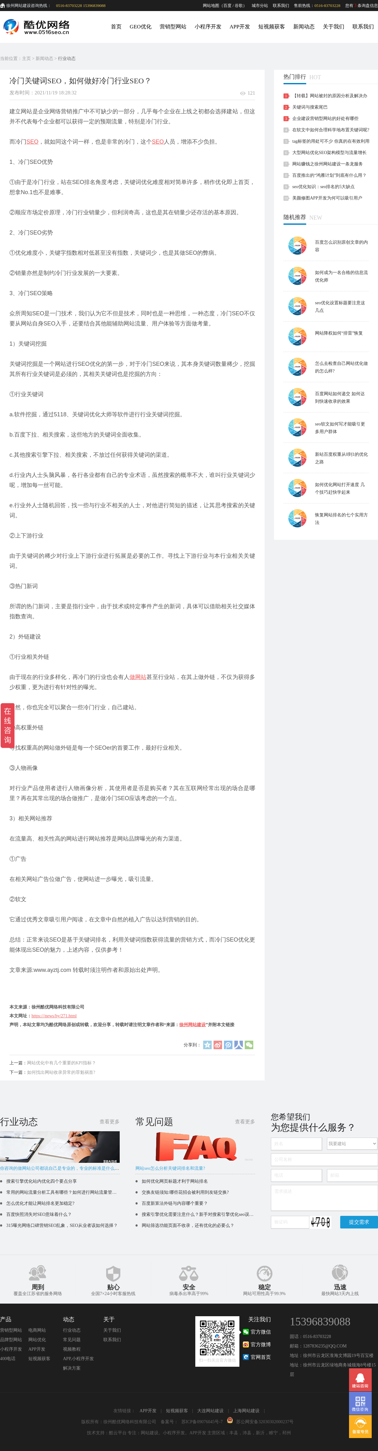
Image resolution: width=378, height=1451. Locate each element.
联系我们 (281, 5)
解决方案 (72, 1368)
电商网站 (37, 1330)
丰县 (233, 1432)
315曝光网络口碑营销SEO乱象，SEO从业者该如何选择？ (62, 1225)
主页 (26, 58)
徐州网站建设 (192, 1024)
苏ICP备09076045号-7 (202, 1421)
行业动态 (67, 58)
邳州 (286, 1432)
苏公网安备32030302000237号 (265, 1421)
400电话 (7, 1358)
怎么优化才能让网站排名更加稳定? (40, 1203)
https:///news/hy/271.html (54, 1016)
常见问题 (72, 1339)
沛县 (247, 1432)
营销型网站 (173, 27)
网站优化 (37, 1339)
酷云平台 (118, 1432)
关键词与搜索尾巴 (310, 107)
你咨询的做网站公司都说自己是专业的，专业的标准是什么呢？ (61, 1168)
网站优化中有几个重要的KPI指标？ (61, 1063)
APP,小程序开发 (78, 1358)
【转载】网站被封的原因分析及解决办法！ (329, 97)
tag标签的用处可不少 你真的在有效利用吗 (330, 143)
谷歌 (239, 5)
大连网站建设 (210, 1410)
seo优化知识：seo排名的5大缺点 (323, 186)
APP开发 (240, 27)
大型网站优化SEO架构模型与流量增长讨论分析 (329, 154)
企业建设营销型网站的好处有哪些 (325, 118)
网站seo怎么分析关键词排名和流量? (170, 1168)
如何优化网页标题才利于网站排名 (175, 1181)
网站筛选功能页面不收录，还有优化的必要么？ (188, 1225)
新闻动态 (304, 27)
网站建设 (149, 1432)
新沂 (260, 1432)
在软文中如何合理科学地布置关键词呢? (330, 130)
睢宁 (273, 1432)
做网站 (137, 677)
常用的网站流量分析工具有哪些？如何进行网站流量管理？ (63, 1192)
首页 (116, 27)
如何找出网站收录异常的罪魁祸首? (61, 1072)
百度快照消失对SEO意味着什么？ (39, 1214)
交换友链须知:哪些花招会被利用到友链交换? (185, 1192)
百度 (227, 5)
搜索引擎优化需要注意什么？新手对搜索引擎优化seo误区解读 (202, 1214)
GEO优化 (141, 27)
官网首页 (261, 1357)
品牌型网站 (11, 1339)
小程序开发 (208, 27)
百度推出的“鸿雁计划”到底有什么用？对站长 (329, 177)
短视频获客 (271, 27)
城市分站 (260, 5)
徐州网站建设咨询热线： (28, 5)
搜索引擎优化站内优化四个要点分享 (41, 1181)
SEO (32, 142)
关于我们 (333, 27)
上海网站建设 (246, 1410)
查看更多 (110, 1121)
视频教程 (72, 1349)
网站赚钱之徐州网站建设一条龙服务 (327, 164)
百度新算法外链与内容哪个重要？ (175, 1203)
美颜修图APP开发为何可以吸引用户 (327, 198)
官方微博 (261, 1344)
